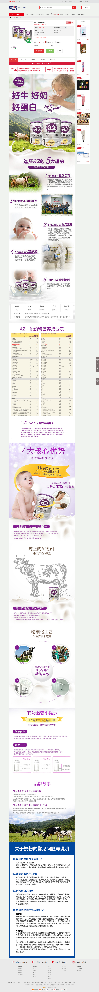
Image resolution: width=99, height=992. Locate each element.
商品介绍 (13, 60)
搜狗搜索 (28, 982)
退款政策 (49, 974)
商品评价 (43, 60)
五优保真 (20, 968)
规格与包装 (23, 60)
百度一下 (19, 982)
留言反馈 (49, 970)
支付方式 (34, 970)
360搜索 (24, 982)
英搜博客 (14, 982)
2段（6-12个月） (59, 42)
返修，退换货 (79, 968)
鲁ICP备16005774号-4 (70, 984)
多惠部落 (32, 14)
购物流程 (34, 968)
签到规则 (34, 974)
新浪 (36, 982)
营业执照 (20, 972)
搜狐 (33, 982)
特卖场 (47, 14)
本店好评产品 (52, 60)
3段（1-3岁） (42, 42)
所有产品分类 (15, 14)
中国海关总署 (50, 982)
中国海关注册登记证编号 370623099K (57, 984)
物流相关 (49, 976)
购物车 (86, 7)
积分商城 (73, 14)
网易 (42, 982)
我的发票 (49, 978)
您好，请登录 (12, 1)
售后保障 (33, 60)
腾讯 (45, 982)
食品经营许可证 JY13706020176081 (42, 984)
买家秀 (78, 14)
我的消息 (69, 1)
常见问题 (34, 976)
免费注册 (18, 1)
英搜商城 (10, 982)
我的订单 (64, 1)
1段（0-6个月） (50, 42)
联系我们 (81, 1)
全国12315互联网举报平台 (70, 982)
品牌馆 (61, 14)
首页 (27, 14)
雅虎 (39, 982)
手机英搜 (86, 1)
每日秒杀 (37, 14)
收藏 (60, 50)
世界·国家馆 (56, 14)
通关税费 (34, 972)
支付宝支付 (64, 968)
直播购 (82, 14)
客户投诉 (20, 970)
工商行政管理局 (61, 982)
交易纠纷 (49, 972)
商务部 (55, 982)
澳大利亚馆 (22, 17)
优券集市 (67, 14)
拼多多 (42, 14)
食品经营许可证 (20, 974)
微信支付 (64, 970)
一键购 (50, 51)
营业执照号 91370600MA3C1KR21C (56, 985)
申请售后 (79, 970)
